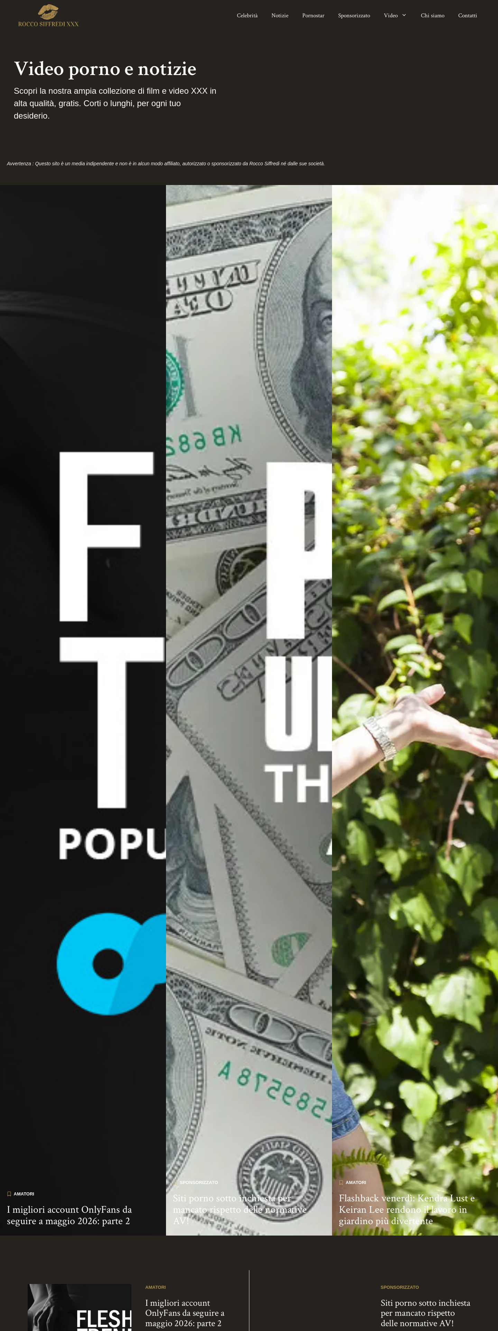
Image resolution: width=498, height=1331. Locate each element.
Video (399, 15)
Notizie (279, 15)
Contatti (467, 15)
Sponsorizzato (354, 15)
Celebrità (247, 15)
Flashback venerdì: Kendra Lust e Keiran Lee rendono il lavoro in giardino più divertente (407, 1173)
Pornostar (313, 15)
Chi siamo (432, 15)
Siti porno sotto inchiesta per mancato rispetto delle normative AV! (240, 1173)
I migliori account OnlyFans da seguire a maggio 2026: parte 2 (69, 1178)
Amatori (24, 1156)
